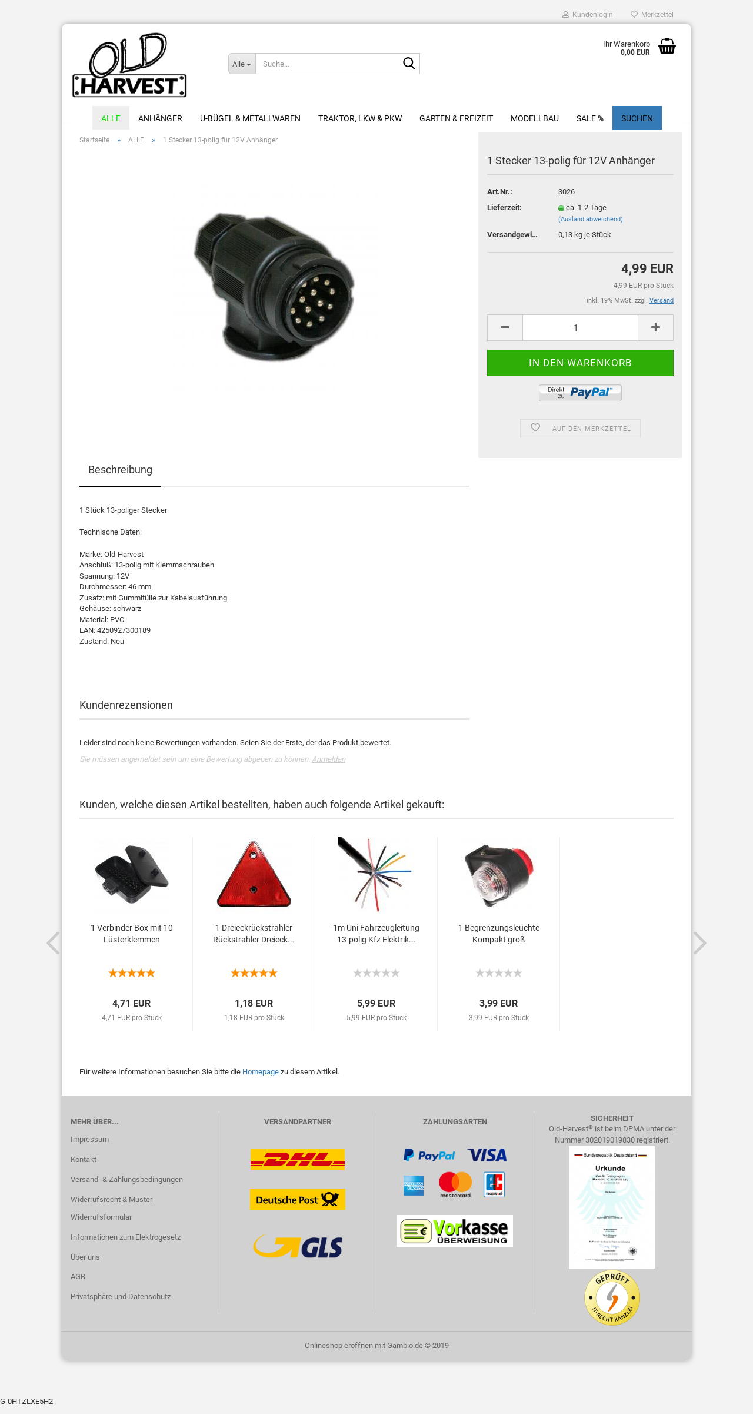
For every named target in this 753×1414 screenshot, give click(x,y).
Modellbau (535, 118)
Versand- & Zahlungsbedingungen (127, 1185)
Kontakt (83, 1165)
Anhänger (160, 118)
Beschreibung (120, 476)
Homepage (260, 1078)
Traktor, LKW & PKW (360, 118)
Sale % (590, 118)
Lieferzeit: (504, 214)
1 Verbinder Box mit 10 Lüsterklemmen (132, 940)
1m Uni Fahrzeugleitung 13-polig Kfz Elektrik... (376, 940)
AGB (78, 1283)
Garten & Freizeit (456, 118)
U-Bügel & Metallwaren (250, 118)
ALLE (111, 118)
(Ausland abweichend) (590, 226)
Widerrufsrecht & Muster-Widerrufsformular (113, 1214)
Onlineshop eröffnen (339, 1351)
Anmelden (328, 765)
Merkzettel (652, 15)
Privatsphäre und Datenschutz (121, 1303)
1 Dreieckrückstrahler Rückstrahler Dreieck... (254, 940)
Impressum (90, 1145)
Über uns (85, 1263)
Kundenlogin (587, 15)
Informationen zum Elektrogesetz (126, 1243)
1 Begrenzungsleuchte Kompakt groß (498, 940)
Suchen (637, 118)
